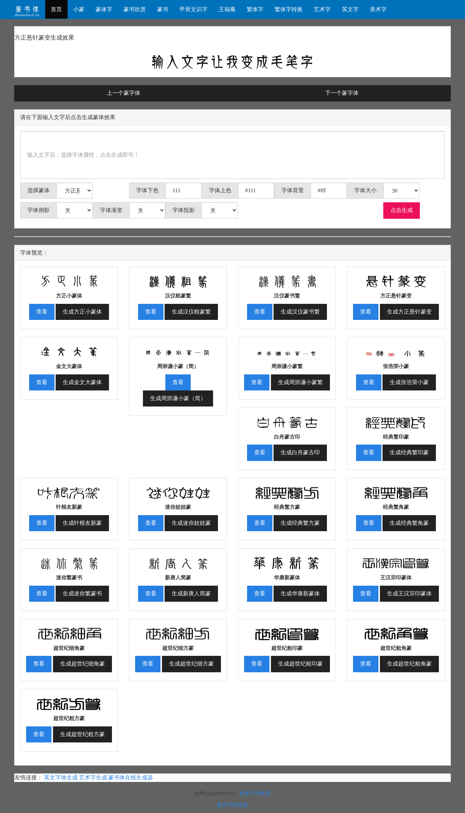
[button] (69, 278)
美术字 (378, 9)
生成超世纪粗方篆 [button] (82, 734)
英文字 (350, 9)
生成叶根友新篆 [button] (82, 523)
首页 (56, 9)
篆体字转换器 (255, 793)
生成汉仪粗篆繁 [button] (191, 312)
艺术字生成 (93, 778)
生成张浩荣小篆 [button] (409, 382)
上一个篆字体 (123, 93)
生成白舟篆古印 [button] (300, 452)
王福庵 (227, 9)
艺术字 (322, 9)
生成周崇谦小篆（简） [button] (178, 398)
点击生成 (401, 210)
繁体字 (255, 9)
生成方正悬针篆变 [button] (409, 312)
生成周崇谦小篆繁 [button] (300, 382)
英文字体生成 (61, 778)
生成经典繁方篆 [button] (300, 523)
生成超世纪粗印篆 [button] (300, 664)
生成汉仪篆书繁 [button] (300, 312)
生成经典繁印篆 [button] (409, 452)
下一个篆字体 (342, 93)
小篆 (78, 9)
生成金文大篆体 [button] (82, 382)
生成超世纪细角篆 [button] (82, 664)
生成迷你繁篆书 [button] (82, 593)
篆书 (162, 9)
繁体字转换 (289, 9)
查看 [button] (41, 312)
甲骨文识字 (193, 9)
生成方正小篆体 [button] (82, 312)
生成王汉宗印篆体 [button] (409, 593)
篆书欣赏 (135, 9)
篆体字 (104, 9)
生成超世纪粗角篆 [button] (409, 664)
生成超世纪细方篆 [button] (191, 664)
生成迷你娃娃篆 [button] (191, 523)
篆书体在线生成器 (130, 778)
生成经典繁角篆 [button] (409, 523)
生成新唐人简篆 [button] (191, 593)
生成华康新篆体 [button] (300, 593)
